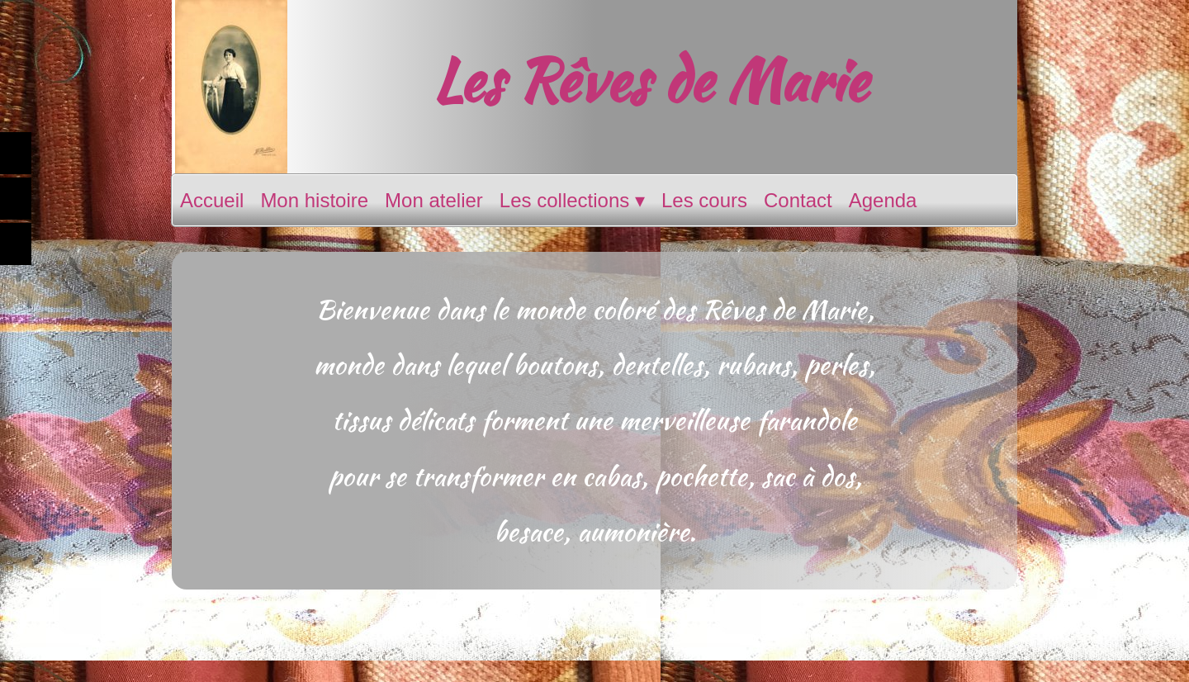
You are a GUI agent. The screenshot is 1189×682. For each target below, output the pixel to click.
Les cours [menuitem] (704, 200)
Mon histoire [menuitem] (314, 200)
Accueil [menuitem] (212, 200)
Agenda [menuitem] (883, 200)
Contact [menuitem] (798, 200)
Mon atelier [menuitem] (434, 200)
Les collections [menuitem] (572, 201)
